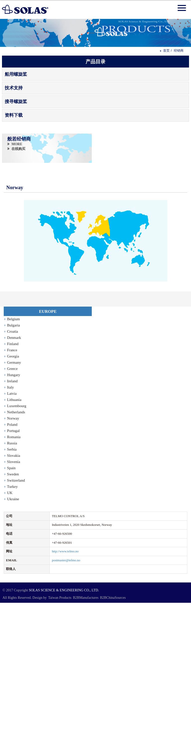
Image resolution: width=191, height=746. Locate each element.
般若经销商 (19, 139)
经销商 (179, 50)
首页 (166, 50)
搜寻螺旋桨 (16, 101)
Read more (8, 646)
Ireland (12, 381)
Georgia (13, 356)
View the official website (34, 646)
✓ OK (107, 743)
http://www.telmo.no (65, 551)
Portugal (13, 431)
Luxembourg (16, 406)
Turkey (12, 487)
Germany (14, 362)
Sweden (13, 474)
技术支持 (14, 87)
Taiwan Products (60, 598)
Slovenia (13, 462)
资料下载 (14, 115)
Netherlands (16, 412)
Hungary (13, 375)
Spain (11, 468)
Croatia (12, 331)
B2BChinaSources (113, 598)
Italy (10, 387)
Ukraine (13, 499)
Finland (12, 344)
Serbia (11, 449)
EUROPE (48, 311)
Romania (13, 437)
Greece (12, 369)
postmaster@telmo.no (66, 560)
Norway (13, 418)
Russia (12, 443)
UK (9, 493)
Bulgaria (13, 325)
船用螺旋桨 (16, 74)
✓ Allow (5, 614)
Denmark (14, 338)
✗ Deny (5, 619)
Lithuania (14, 400)
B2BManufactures (85, 598)
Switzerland (16, 480)
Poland (12, 424)
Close (3, 605)
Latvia (11, 393)
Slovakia (13, 456)
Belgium (13, 319)
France (12, 350)
